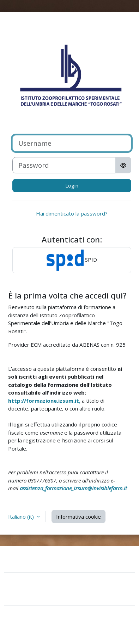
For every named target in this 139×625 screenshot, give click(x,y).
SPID (72, 260)
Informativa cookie (78, 516)
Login (71, 185)
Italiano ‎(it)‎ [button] (21, 516)
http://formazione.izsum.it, (44, 400)
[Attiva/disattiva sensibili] (123, 165)
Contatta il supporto (43, 558)
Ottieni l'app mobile (33, 595)
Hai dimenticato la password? (72, 213)
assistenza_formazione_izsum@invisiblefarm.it (73, 488)
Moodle (50, 615)
